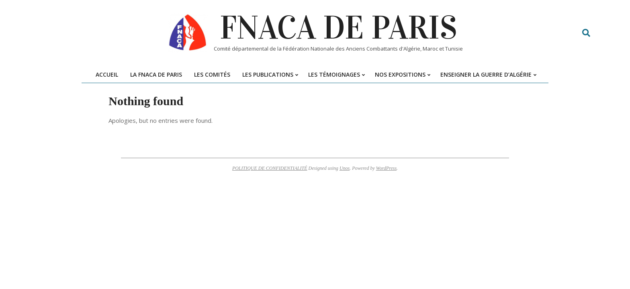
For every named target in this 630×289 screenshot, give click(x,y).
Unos (345, 168)
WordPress (386, 168)
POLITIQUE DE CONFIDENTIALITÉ (269, 168)
